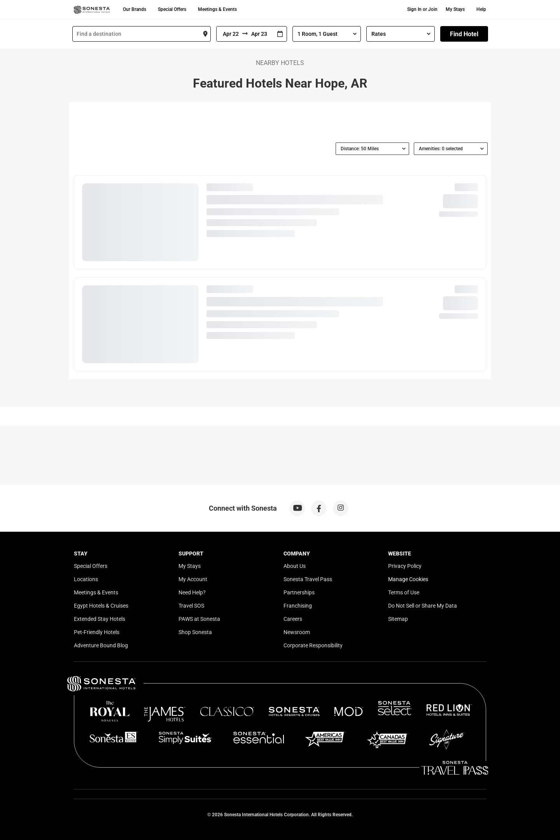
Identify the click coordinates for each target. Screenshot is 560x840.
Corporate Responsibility (313, 645)
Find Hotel (464, 34)
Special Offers (172, 9)
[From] (229, 34)
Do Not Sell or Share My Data (422, 606)
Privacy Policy (405, 566)
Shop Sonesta (195, 632)
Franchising (298, 606)
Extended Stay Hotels (99, 619)
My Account (192, 579)
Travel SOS (191, 606)
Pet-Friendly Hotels (96, 632)
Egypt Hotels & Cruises (101, 606)
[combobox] (141, 34)
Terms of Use (403, 592)
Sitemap (398, 619)
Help (481, 9)
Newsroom (297, 632)
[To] (260, 34)
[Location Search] (141, 34)
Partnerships (299, 592)
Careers (293, 619)
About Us (295, 566)
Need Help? (192, 592)
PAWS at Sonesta (199, 619)
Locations (86, 579)
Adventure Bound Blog (101, 645)
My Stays (455, 9)
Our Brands (134, 9)
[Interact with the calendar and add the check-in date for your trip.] (280, 34)
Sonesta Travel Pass (308, 579)
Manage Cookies (408, 579)
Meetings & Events (217, 9)
